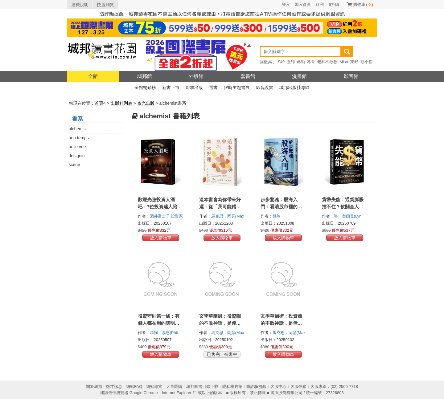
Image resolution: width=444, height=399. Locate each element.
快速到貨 (105, 4)
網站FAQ (134, 386)
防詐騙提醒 (256, 386)
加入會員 (303, 4)
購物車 (363, 4)
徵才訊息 (114, 386)
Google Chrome (144, 392)
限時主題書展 (237, 87)
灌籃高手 (268, 62)
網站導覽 (154, 386)
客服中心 (278, 386)
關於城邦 (94, 386)
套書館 (247, 76)
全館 (93, 76)
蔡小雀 (366, 62)
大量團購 (174, 386)
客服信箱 (298, 386)
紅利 (320, 4)
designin (77, 155)
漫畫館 (299, 76)
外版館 (196, 76)
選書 (213, 87)
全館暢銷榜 (145, 87)
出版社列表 (121, 103)
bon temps (79, 137)
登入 (286, 4)
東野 (354, 62)
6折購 (334, 4)
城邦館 (144, 76)
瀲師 (291, 62)
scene (74, 164)
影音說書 (264, 87)
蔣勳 (301, 62)
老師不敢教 (327, 62)
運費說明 (79, 4)
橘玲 (277, 216)
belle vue (77, 146)
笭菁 (311, 62)
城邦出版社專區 (294, 87)
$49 (281, 62)
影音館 (351, 76)
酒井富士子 (160, 216)
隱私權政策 (232, 386)
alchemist (78, 128)
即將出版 (194, 87)
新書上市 (170, 87)
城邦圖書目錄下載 (202, 386)
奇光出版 (145, 103)
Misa (343, 62)
